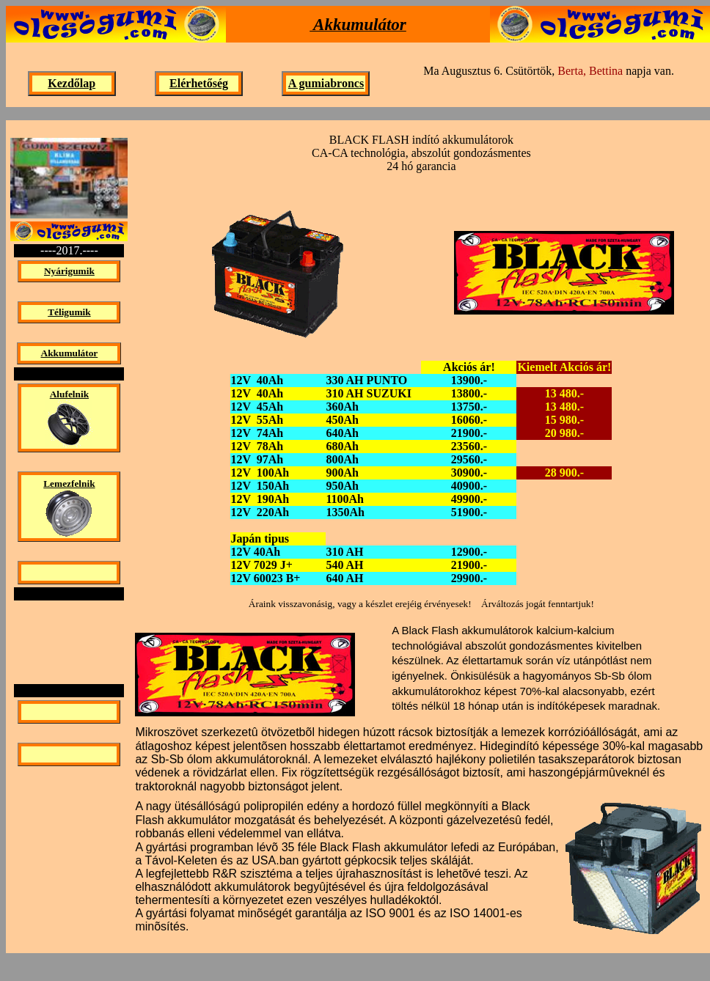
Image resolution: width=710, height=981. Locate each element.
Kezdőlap (71, 83)
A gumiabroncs (326, 83)
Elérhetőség (198, 83)
